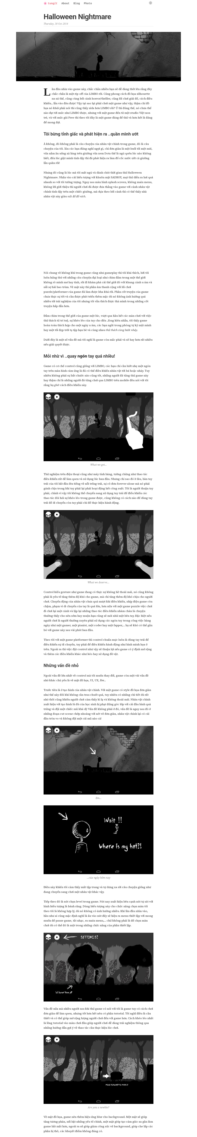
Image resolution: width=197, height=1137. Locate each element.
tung (50, 3)
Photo (88, 3)
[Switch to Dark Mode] (150, 3)
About (65, 3)
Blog (76, 3)
